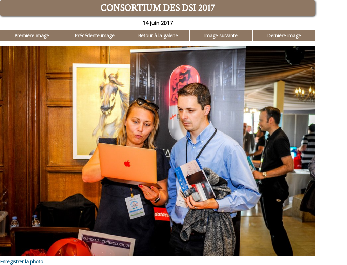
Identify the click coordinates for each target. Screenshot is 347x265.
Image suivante (221, 35)
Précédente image (95, 35)
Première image (31, 35)
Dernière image (284, 35)
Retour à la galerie (158, 35)
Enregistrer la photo (21, 261)
